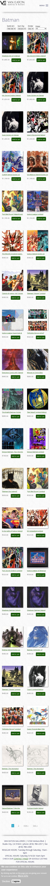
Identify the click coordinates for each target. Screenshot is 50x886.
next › (26, 825)
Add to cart (16, 60)
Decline (6, 881)
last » (35, 825)
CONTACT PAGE (21, 858)
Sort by (21, 26)
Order (30, 26)
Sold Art (10, 26)
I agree (16, 881)
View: (37, 26)
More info (23, 875)
